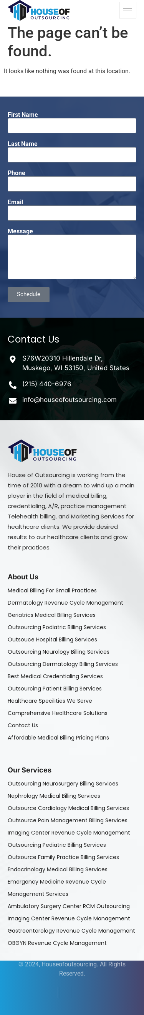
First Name (23, 115)
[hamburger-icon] (127, 10)
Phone (16, 173)
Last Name (23, 144)
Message (20, 231)
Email (15, 202)
